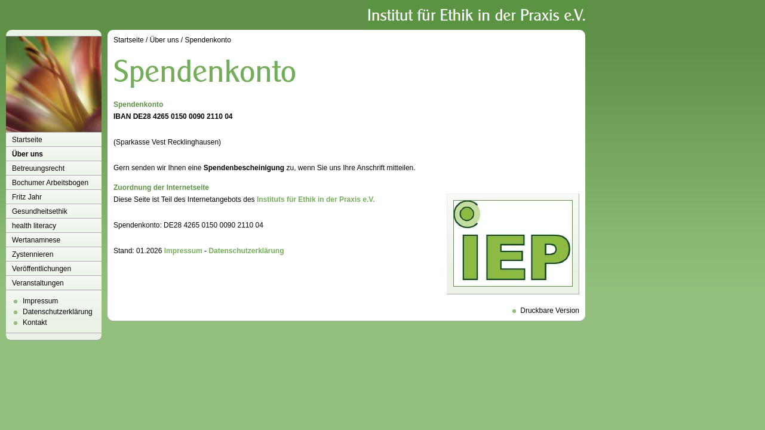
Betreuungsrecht (38, 168)
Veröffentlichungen (41, 269)
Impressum (40, 301)
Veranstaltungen (38, 283)
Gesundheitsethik (39, 211)
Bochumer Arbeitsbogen (50, 183)
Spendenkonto (208, 40)
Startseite (27, 140)
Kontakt (35, 322)
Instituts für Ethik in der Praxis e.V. (316, 199)
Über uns (27, 154)
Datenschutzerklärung (58, 312)
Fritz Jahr (27, 197)
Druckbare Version (549, 310)
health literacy (34, 226)
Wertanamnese (36, 240)
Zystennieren (32, 254)
